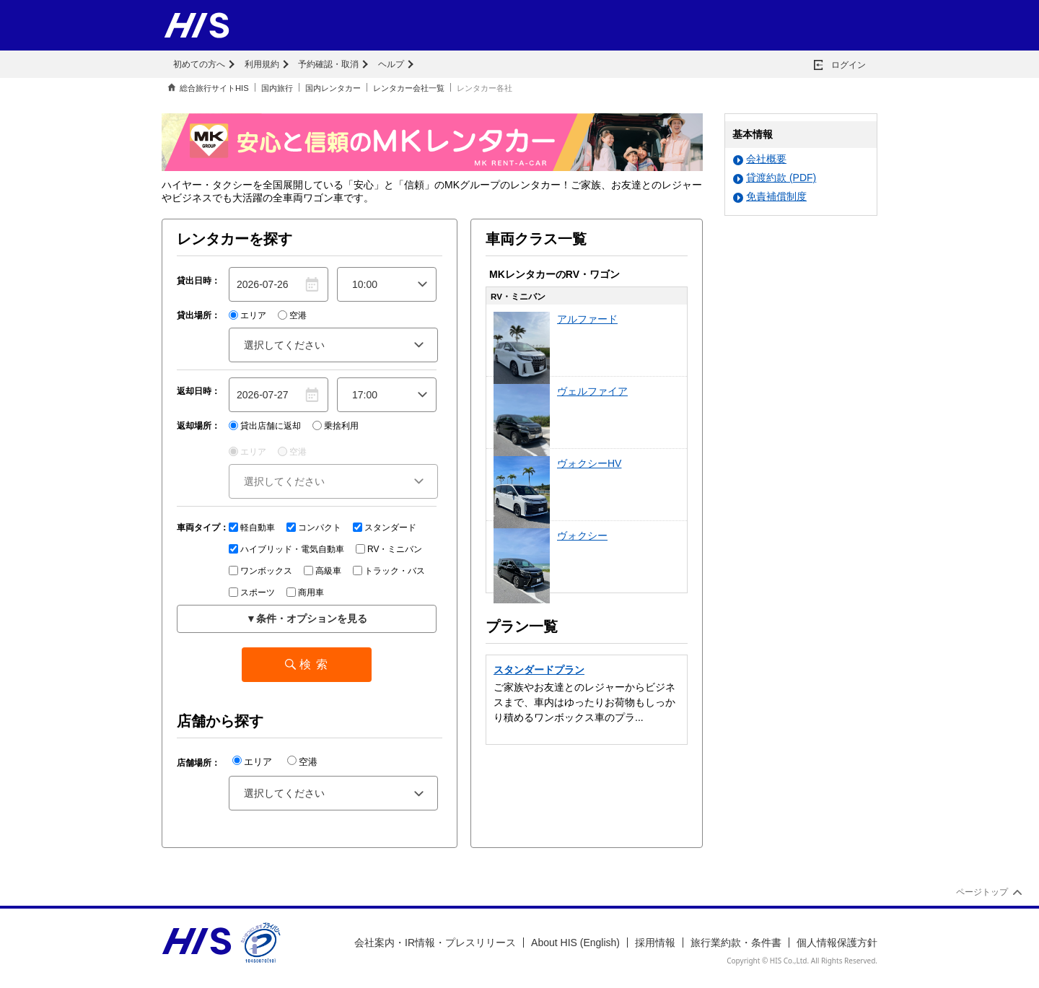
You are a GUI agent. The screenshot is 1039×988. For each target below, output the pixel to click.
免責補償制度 (770, 197)
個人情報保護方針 (837, 942)
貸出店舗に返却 (265, 426)
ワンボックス (260, 571)
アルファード (587, 319)
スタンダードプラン (539, 670)
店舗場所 (194, 763)
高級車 (322, 571)
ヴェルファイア (592, 391)
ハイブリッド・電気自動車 (286, 549)
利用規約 (262, 64)
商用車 (305, 592)
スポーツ (252, 592)
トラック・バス (389, 571)
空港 (292, 315)
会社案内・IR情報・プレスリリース (435, 942)
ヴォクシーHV (589, 463)
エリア (247, 315)
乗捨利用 (335, 426)
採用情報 (655, 942)
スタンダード (384, 528)
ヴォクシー (582, 535)
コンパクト (313, 528)
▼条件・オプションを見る (306, 618)
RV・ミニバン (389, 549)
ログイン (848, 65)
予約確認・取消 (328, 64)
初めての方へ (199, 64)
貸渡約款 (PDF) (774, 178)
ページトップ (982, 892)
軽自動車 (252, 528)
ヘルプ (391, 64)
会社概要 (759, 159)
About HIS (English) (575, 942)
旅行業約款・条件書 (736, 942)
